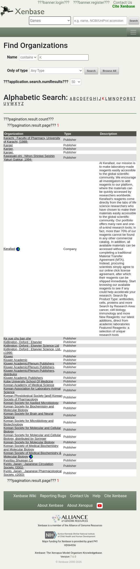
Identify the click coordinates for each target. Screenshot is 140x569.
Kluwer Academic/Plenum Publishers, (29, 367)
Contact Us (122, 2)
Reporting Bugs (53, 496)
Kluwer (8, 356)
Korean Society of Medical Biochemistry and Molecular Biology (31, 447)
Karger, (9, 149)
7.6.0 (73, 556)
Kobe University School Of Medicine (28, 381)
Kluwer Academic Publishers (23, 378)
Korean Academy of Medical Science (29, 385)
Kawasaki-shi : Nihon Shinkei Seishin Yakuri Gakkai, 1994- (29, 157)
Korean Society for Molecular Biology (29, 442)
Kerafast (9, 249)
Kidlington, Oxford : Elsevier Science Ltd (31, 345)
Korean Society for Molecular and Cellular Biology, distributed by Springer (32, 436)
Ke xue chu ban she (17, 338)
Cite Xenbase (115, 496)
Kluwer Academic (16, 360)
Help (97, 496)
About (80, 505)
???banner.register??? (91, 2)
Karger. (9, 152)
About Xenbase (50, 505)
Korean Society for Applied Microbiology (31, 403)
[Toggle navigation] (133, 32)
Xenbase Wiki (24, 496)
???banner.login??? (53, 2)
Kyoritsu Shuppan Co (18, 460)
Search (134, 20)
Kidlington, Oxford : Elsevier (23, 342)
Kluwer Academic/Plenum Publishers (29, 363)
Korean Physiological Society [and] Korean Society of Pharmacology (33, 397)
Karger (8, 145)
